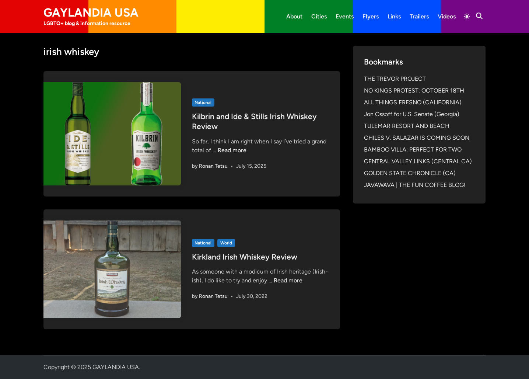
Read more (232, 150)
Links (394, 16)
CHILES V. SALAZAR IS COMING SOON (416, 137)
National (203, 102)
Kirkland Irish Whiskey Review (244, 256)
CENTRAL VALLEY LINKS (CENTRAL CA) (418, 161)
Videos (447, 16)
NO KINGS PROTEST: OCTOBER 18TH (414, 90)
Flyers (370, 16)
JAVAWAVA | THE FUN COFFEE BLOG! (415, 184)
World (226, 243)
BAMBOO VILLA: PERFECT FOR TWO (413, 149)
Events (345, 16)
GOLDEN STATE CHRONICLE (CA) (410, 173)
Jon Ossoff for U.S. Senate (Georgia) (411, 114)
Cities (319, 16)
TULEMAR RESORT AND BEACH (406, 125)
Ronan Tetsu (213, 166)
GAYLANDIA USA (91, 13)
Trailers (419, 16)
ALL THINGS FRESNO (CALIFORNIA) (413, 102)
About (294, 16)
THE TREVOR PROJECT (395, 78)
